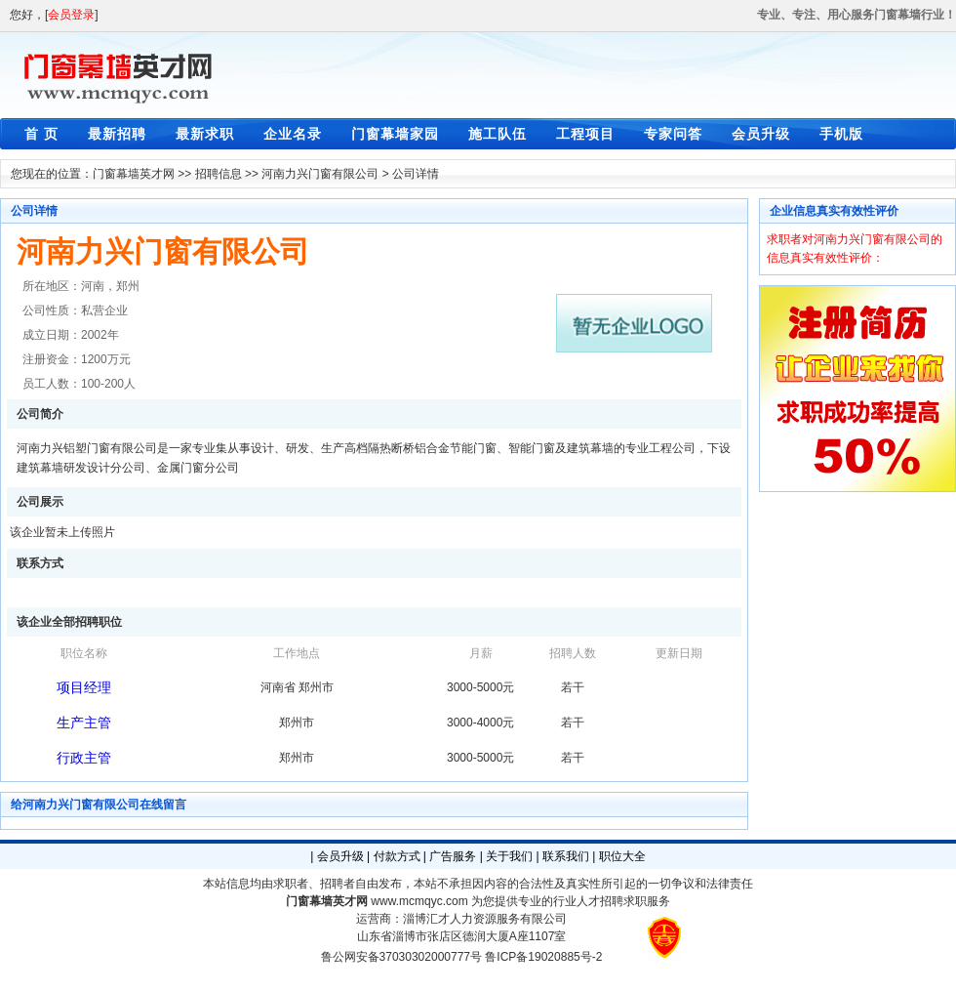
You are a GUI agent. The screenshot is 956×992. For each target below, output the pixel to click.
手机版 (841, 134)
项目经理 (84, 687)
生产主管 (84, 722)
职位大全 (622, 856)
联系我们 (565, 856)
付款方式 (397, 856)
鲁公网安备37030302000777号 (401, 957)
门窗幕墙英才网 (134, 174)
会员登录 (71, 14)
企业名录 (292, 134)
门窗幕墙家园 (395, 134)
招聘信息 (218, 174)
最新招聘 (117, 134)
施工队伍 (497, 134)
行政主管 (84, 757)
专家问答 (673, 134)
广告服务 (452, 856)
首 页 (41, 134)
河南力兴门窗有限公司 (319, 174)
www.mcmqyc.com (419, 901)
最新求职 (205, 134)
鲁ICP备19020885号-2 (543, 957)
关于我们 (509, 856)
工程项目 (585, 134)
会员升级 (761, 134)
